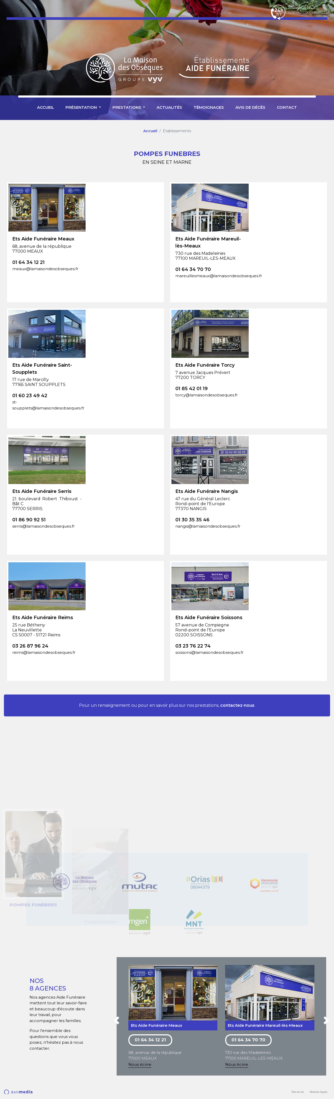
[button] (116, 1021)
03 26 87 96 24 (30, 646)
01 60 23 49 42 (29, 395)
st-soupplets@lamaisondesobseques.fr (47, 405)
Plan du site (298, 1091)
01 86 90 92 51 (29, 520)
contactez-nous (237, 705)
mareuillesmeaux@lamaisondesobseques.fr (210, 275)
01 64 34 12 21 (28, 262)
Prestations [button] (127, 107)
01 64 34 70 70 (193, 269)
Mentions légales (318, 1091)
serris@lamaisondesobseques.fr (43, 526)
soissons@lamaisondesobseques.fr (209, 652)
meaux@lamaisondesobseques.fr (45, 268)
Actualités (169, 107)
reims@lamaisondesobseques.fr (43, 652)
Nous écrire (139, 1064)
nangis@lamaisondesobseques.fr (207, 526)
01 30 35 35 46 (192, 520)
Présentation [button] (81, 107)
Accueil (45, 107)
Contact (287, 107)
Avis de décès (250, 107)
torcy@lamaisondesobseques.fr (206, 394)
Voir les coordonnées (307, 12)
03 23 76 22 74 (193, 646)
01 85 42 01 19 (191, 388)
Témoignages (209, 107)
